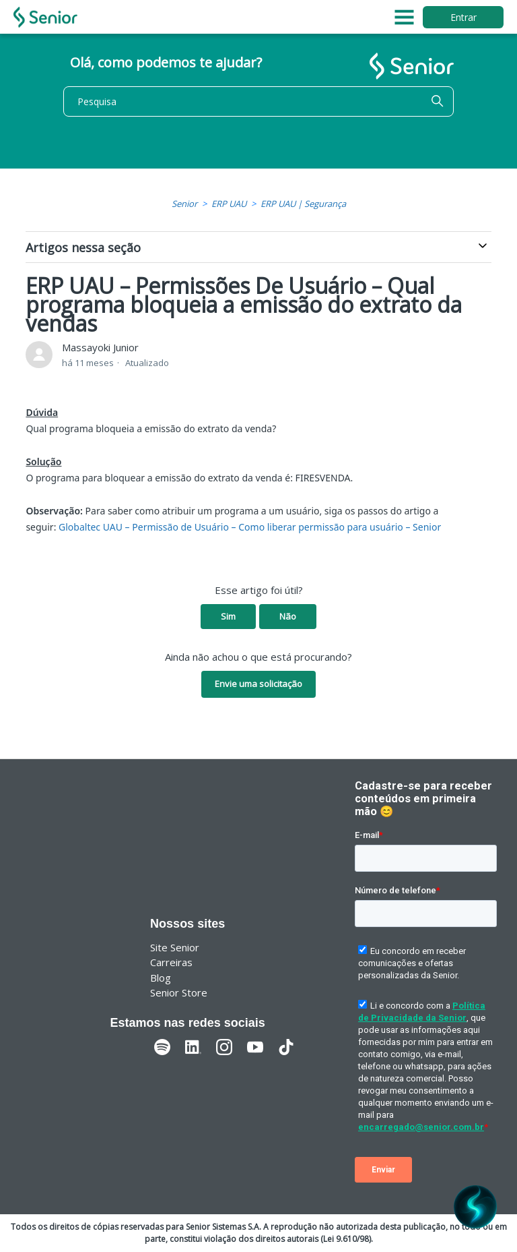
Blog (160, 977)
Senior (184, 204)
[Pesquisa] (258, 101)
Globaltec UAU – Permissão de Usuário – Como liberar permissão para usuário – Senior (250, 526)
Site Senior (174, 947)
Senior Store (178, 992)
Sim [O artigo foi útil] (228, 616)
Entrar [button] (463, 17)
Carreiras (171, 962)
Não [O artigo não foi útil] (287, 616)
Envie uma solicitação (258, 684)
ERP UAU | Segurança (303, 204)
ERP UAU (228, 204)
